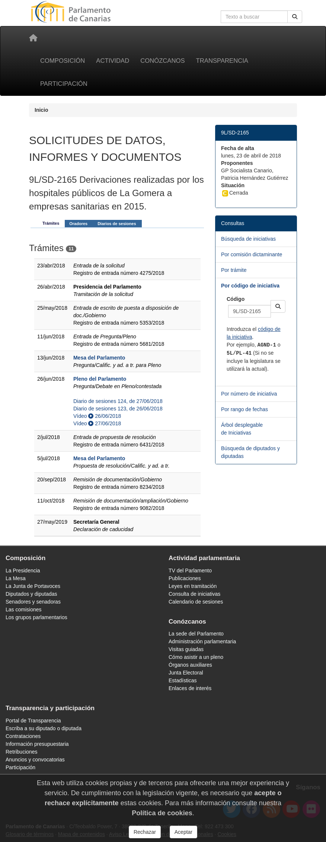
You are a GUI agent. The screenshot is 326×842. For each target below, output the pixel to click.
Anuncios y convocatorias (35, 760)
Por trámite (233, 270)
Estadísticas (182, 680)
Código (235, 299)
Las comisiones (24, 609)
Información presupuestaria (37, 744)
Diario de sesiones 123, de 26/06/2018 (118, 409)
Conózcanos (162, 60)
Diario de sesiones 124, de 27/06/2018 (118, 401)
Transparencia (222, 60)
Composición (62, 60)
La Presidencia (23, 570)
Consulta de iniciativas (194, 594)
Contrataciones (23, 736)
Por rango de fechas (244, 409)
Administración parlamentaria (202, 641)
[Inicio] (33, 37)
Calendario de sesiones (196, 602)
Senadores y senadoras (33, 602)
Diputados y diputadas (31, 594)
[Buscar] (294, 16)
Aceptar (183, 832)
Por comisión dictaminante (251, 254)
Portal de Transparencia (33, 721)
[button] (278, 306)
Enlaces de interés (190, 688)
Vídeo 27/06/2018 (97, 423)
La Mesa (16, 578)
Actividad (112, 60)
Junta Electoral (186, 673)
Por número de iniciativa (249, 394)
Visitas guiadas (186, 649)
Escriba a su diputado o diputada (44, 728)
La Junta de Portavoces (33, 586)
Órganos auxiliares (190, 665)
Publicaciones (185, 578)
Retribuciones (22, 752)
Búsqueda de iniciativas (248, 239)
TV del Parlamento (190, 570)
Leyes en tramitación (193, 586)
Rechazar (145, 832)
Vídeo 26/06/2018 (97, 416)
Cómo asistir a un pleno (196, 657)
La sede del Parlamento (196, 634)
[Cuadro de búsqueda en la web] (254, 16)
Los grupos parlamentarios (36, 617)
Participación (63, 83)
